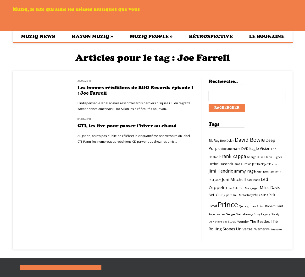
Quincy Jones (247, 206)
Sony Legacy (262, 214)
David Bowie (250, 139)
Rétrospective (211, 36)
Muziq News (38, 36)
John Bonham (265, 171)
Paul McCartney (243, 195)
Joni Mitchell (234, 179)
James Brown (242, 164)
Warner (260, 229)
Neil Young (217, 194)
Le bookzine (266, 36)
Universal (245, 229)
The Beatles (260, 221)
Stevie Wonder (238, 221)
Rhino (260, 206)
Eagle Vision (259, 148)
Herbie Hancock (221, 164)
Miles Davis (270, 187)
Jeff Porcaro (271, 164)
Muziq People (151, 36)
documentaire (230, 149)
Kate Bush (253, 180)
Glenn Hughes (273, 157)
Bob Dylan (227, 141)
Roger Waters (217, 214)
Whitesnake (274, 229)
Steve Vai (221, 221)
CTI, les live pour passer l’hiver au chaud (127, 126)
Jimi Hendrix (221, 171)
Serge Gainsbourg (239, 214)
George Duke (255, 157)
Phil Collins (260, 195)
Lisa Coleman (235, 188)
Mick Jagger (252, 188)
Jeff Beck (258, 164)
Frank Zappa (232, 156)
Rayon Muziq (92, 36)
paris (229, 195)
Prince (228, 204)
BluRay (214, 140)
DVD (245, 148)
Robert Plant (274, 206)
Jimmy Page (245, 171)
